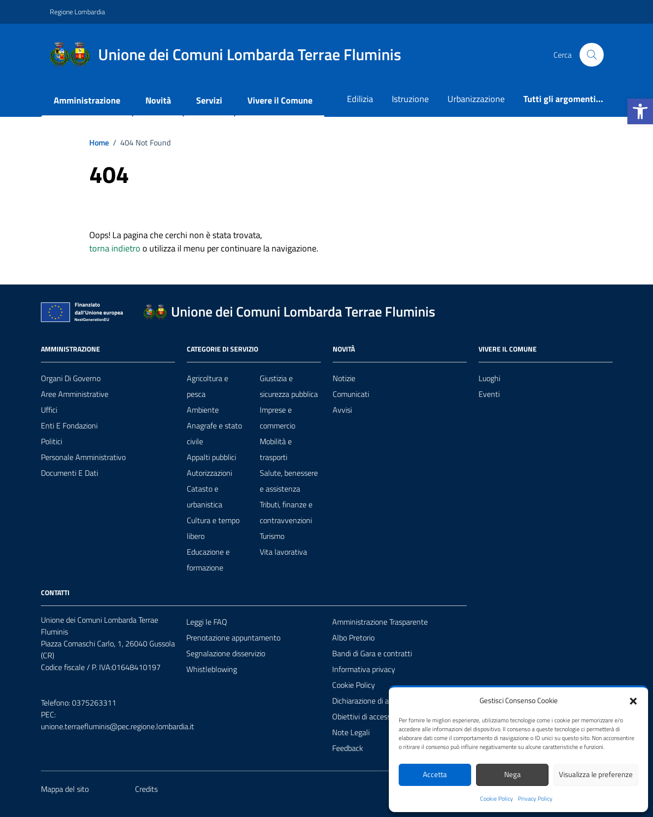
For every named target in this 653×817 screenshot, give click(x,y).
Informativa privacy (363, 669)
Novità (158, 100)
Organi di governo (71, 378)
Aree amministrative (74, 394)
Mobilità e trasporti (276, 449)
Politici (51, 441)
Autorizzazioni (209, 473)
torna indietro (114, 248)
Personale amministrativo (83, 457)
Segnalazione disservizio (225, 653)
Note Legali (351, 732)
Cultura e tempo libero (213, 528)
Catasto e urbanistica (204, 496)
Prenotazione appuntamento (233, 637)
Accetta (435, 774)
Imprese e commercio (277, 417)
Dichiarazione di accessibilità (378, 701)
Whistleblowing (211, 669)
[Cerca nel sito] (591, 55)
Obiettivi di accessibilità (370, 716)
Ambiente (203, 410)
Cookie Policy (496, 798)
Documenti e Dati (69, 473)
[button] (640, 111)
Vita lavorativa (283, 552)
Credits (146, 789)
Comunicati (351, 394)
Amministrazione (87, 100)
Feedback (347, 748)
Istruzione (410, 99)
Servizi (209, 100)
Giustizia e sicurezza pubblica (289, 386)
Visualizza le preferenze (596, 774)
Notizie (344, 378)
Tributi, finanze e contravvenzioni (286, 512)
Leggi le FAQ (206, 622)
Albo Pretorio (353, 637)
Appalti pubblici (211, 457)
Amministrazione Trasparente (380, 622)
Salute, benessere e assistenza (289, 481)
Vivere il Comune (279, 100)
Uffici (49, 410)
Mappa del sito (65, 789)
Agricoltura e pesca (207, 386)
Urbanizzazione (476, 99)
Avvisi (342, 410)
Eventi (489, 394)
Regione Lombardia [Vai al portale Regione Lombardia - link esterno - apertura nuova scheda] (77, 11)
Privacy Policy (535, 798)
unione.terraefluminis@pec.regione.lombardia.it (117, 726)
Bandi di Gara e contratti (372, 653)
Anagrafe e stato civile (214, 433)
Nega (512, 774)
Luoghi (489, 378)
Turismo (272, 536)
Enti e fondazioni (69, 425)
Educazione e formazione (208, 559)
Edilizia (360, 99)
